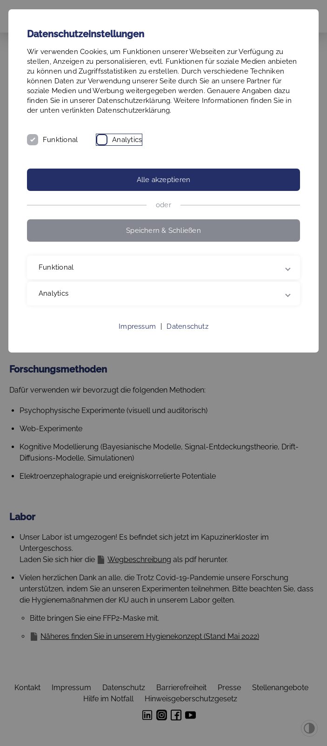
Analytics (127, 140)
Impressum (137, 326)
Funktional (60, 140)
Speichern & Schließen (163, 230)
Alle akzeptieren (164, 180)
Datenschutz (187, 326)
